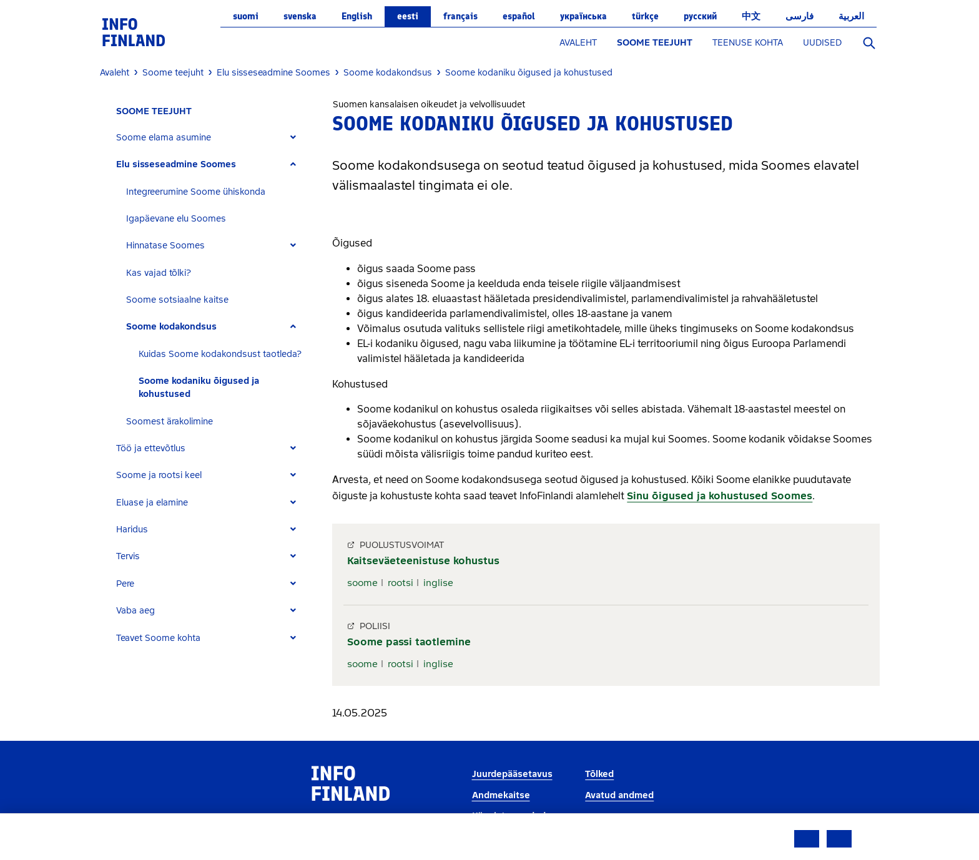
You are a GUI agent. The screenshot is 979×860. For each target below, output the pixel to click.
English (357, 16)
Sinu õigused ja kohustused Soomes (719, 496)
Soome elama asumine (163, 137)
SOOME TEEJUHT (654, 42)
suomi (245, 16)
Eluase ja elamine (152, 502)
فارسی (799, 16)
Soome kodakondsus (171, 326)
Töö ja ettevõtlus (150, 448)
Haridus (132, 529)
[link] (133, 31)
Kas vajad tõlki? (158, 273)
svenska (300, 16)
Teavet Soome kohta (158, 638)
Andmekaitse (501, 795)
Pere (125, 584)
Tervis (128, 556)
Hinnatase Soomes (165, 245)
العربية (851, 16)
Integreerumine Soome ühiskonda (195, 192)
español (519, 16)
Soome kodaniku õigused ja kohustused (199, 387)
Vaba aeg (135, 610)
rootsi (400, 583)
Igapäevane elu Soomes (176, 218)
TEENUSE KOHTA (747, 42)
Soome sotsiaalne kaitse (177, 300)
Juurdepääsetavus (512, 774)
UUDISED (822, 42)
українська (583, 16)
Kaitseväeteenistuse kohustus (423, 561)
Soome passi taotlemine (409, 642)
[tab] (211, 137)
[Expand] (293, 137)
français (460, 16)
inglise (438, 583)
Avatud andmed (619, 795)
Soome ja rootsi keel (159, 475)
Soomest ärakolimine (169, 421)
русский (700, 16)
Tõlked (599, 774)
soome (362, 583)
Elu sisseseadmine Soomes (176, 164)
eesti (407, 16)
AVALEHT (578, 42)
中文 (751, 16)
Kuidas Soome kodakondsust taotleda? (220, 354)
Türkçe (645, 16)
